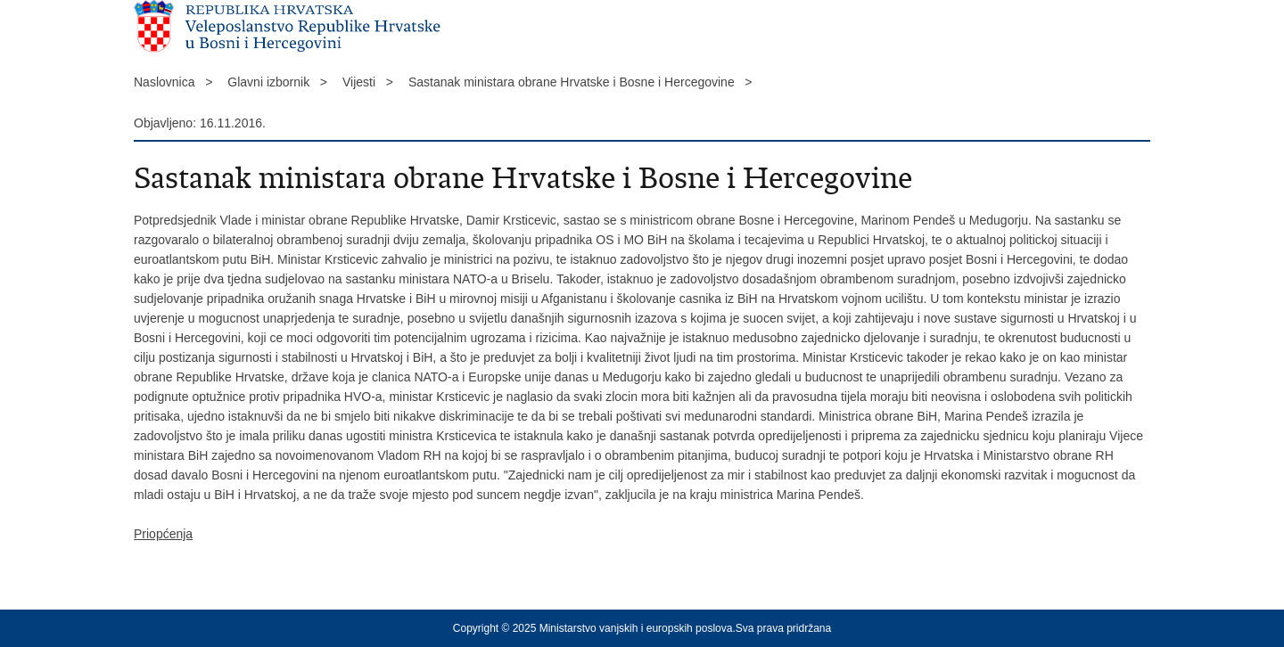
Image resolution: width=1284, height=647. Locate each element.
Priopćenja (163, 534)
